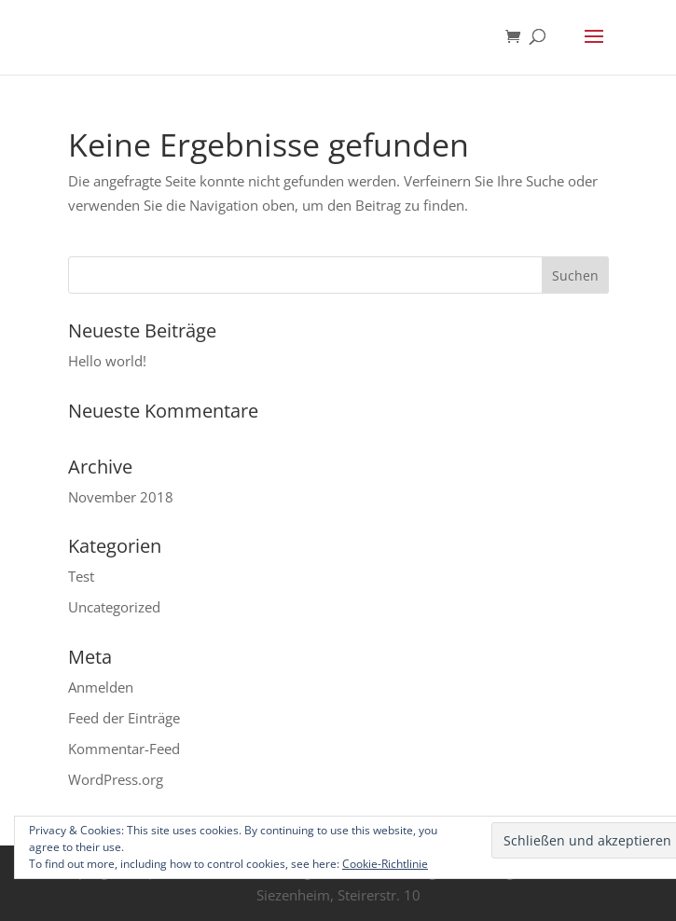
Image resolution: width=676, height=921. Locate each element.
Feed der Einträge (124, 717)
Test (81, 576)
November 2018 (120, 497)
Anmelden (100, 687)
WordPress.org (115, 779)
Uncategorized (114, 607)
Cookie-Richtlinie (385, 864)
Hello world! (107, 360)
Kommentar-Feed (124, 748)
